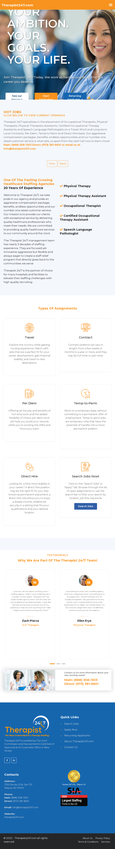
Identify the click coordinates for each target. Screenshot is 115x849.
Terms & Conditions (88, 841)
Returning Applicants (75, 98)
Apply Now (70, 729)
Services (105, 841)
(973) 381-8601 (21, 800)
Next (63, 163)
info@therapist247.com (25, 806)
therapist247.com (14, 816)
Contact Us (70, 746)
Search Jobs (85, 506)
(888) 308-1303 (19, 797)
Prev (52, 163)
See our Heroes (17, 98)
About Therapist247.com (79, 740)
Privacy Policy (102, 837)
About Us (87, 837)
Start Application (46, 99)
